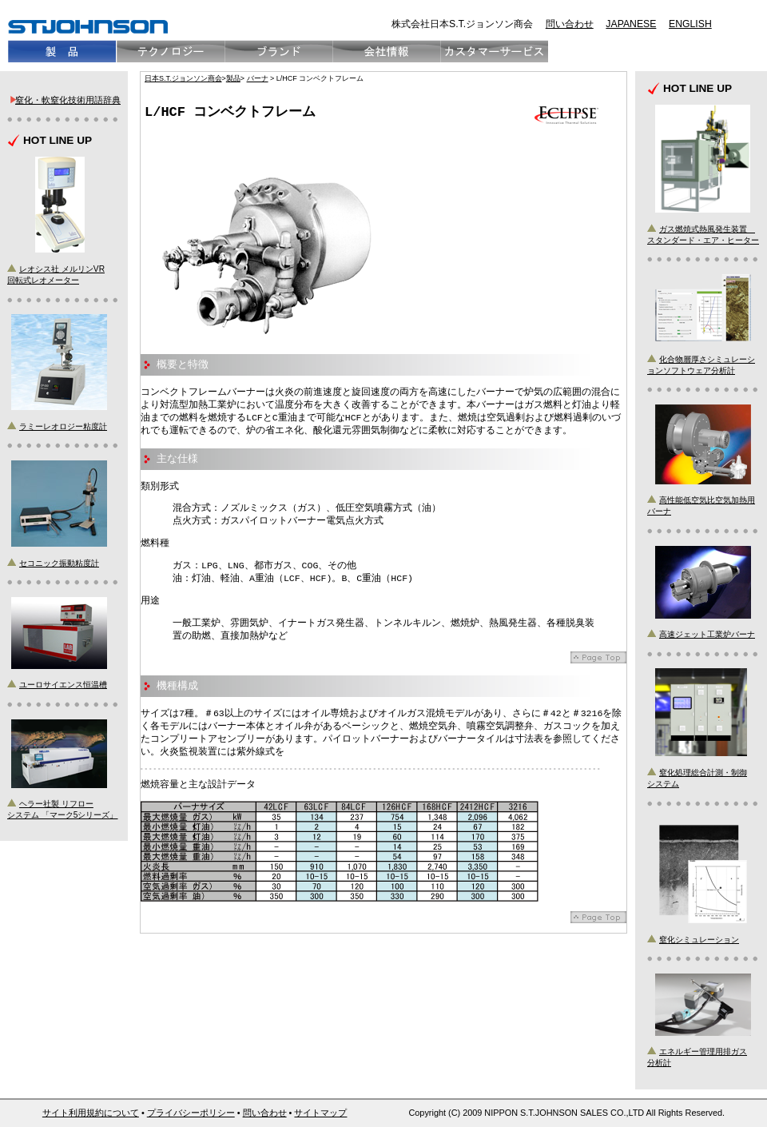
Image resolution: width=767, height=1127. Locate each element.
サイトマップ (320, 1112)
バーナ (257, 78)
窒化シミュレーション (699, 939)
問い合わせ (570, 24)
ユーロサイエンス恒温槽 (63, 684)
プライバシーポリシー (191, 1112)
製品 (233, 78)
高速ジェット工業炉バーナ (707, 634)
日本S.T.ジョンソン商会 (183, 78)
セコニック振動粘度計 (59, 563)
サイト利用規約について (90, 1112)
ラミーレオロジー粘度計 (63, 426)
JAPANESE (631, 24)
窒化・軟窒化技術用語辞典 (68, 100)
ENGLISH (690, 24)
